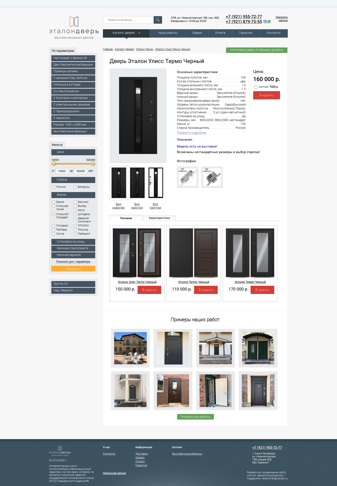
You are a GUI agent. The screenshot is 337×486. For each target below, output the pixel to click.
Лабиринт (82, 233)
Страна (60, 180)
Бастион (81, 201)
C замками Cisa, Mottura (70, 78)
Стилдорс (60, 225)
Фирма (59, 195)
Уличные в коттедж (67, 84)
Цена (58, 152)
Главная (108, 49)
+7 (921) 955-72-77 (244, 16)
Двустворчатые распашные (73, 64)
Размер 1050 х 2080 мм (70, 124)
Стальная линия (60, 207)
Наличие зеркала (67, 255)
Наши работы (168, 32)
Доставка (141, 453)
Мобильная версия (114, 473)
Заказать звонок (282, 18)
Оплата (220, 32)
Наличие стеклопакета (70, 248)
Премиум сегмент (66, 71)
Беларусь (82, 186)
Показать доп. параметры (73, 261)
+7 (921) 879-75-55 (244, 21)
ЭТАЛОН (81, 225)
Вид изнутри (137, 187)
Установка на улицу (69, 241)
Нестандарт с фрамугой (70, 58)
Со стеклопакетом (66, 91)
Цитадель (82, 214)
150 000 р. (125, 289)
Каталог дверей (124, 32)
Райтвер (59, 229)
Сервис (197, 32)
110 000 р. (182, 289)
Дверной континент (82, 220)
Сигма (58, 233)
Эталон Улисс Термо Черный (172, 49)
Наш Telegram (63, 290)
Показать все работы (195, 416)
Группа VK (61, 283)
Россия (59, 186)
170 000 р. (238, 289)
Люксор (81, 229)
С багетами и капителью (71, 98)
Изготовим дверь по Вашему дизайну (256, 50)
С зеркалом (62, 118)
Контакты (274, 32)
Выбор (80, 206)
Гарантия (245, 32)
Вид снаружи (118, 187)
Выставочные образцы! (70, 131)
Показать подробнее (191, 132)
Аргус (79, 210)
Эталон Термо (144, 49)
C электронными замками (72, 104)
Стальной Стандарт (60, 215)
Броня (58, 201)
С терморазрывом (66, 111)
